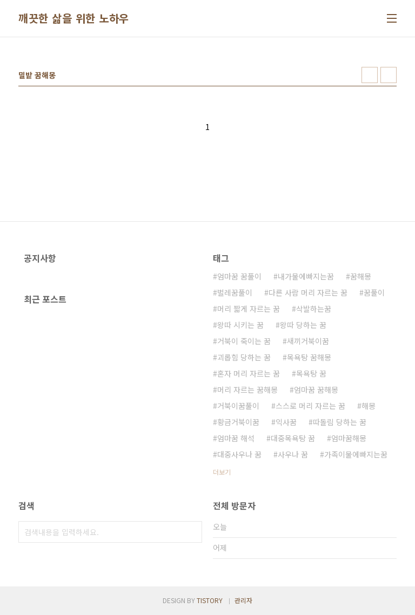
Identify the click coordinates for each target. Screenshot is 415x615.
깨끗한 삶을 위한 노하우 (73, 18)
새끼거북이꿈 (308, 341)
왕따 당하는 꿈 (303, 324)
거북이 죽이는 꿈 (244, 341)
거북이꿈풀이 (238, 405)
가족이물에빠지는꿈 (355, 454)
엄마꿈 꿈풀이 (239, 276)
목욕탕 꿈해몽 (309, 357)
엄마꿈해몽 (348, 438)
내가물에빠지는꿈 (306, 276)
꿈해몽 (360, 276)
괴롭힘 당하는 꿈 (244, 357)
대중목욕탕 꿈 (293, 438)
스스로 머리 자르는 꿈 (310, 405)
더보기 (222, 471)
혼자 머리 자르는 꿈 (248, 373)
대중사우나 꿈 (239, 454)
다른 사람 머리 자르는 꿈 (308, 292)
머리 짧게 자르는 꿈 (248, 308)
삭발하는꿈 (313, 308)
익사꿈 (286, 421)
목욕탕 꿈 (311, 373)
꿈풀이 (374, 292)
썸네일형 (370, 75)
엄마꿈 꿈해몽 (316, 389)
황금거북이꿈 (238, 421)
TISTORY (210, 600)
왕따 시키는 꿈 (240, 324)
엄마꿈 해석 (236, 438)
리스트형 (388, 75)
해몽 (369, 405)
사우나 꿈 (293, 454)
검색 (191, 532)
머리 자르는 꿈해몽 (247, 389)
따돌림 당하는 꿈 (339, 421)
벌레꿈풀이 (234, 292)
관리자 (243, 600)
